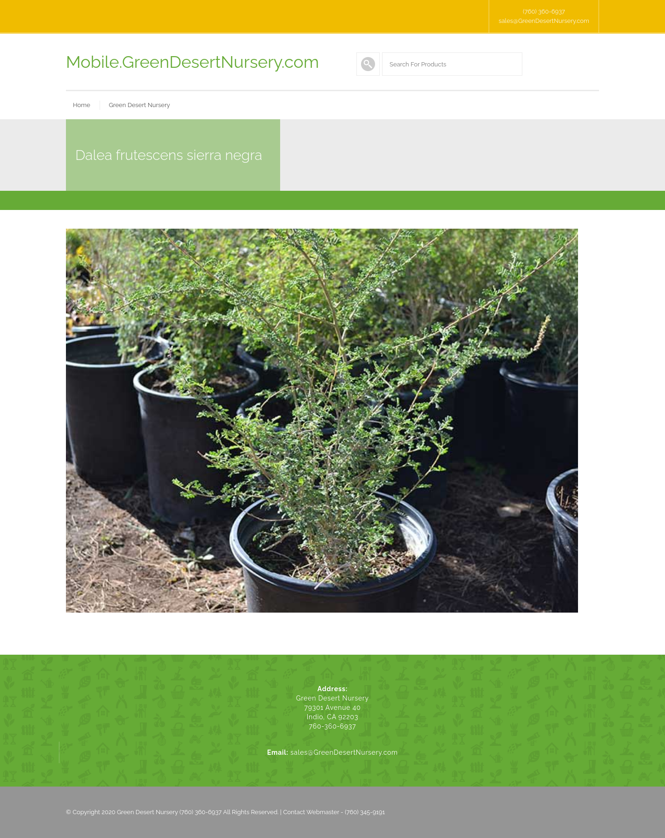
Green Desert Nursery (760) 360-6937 (169, 812)
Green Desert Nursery (139, 104)
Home (81, 104)
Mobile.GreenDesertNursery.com (192, 61)
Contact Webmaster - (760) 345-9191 (334, 812)
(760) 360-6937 (544, 11)
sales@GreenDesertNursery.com (544, 20)
